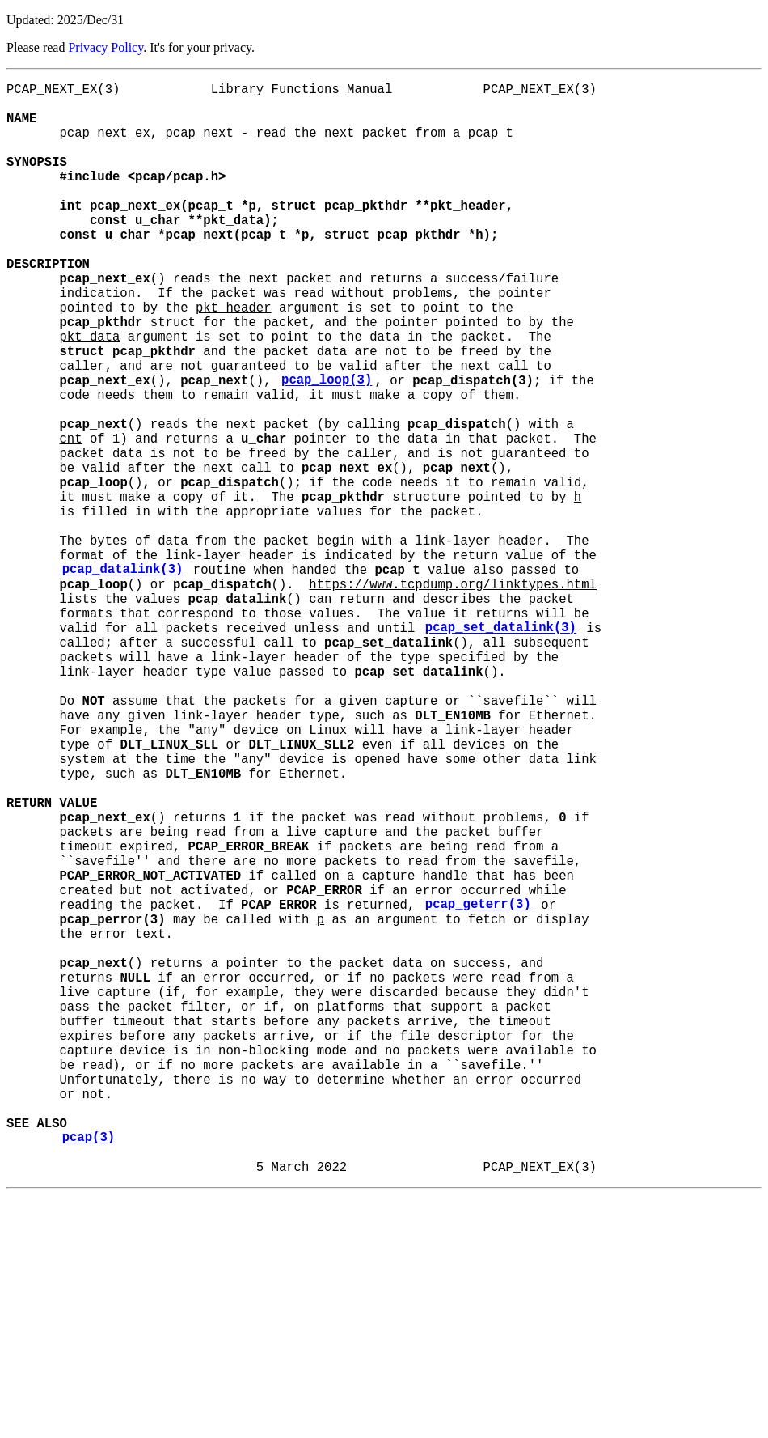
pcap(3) (89, 1373)
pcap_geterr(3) (478, 1088)
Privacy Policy (105, 47)
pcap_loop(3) (326, 447)
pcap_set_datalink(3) (500, 750)
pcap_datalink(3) (123, 679)
